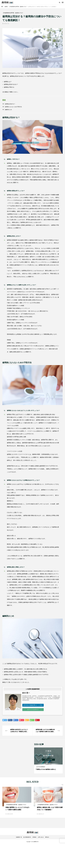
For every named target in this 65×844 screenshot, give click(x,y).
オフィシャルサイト (33, 709)
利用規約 (34, 837)
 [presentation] (62, 784)
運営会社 (47, 837)
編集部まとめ (8, 109)
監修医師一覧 (19, 837)
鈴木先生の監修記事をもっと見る (33, 705)
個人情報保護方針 (27, 837)
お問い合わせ (41, 837)
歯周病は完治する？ (10, 104)
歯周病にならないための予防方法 (13, 106)
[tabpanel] (48, 760)
